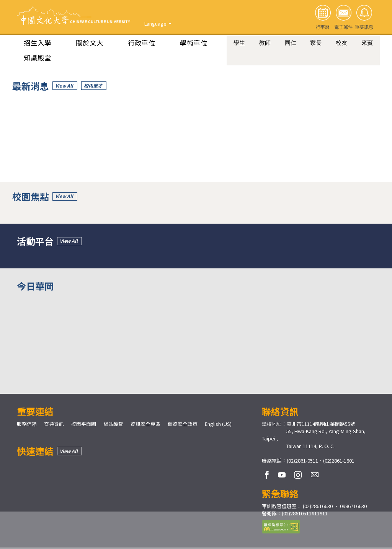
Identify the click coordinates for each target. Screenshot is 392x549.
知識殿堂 (37, 57)
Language (156, 23)
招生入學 (37, 42)
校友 (341, 42)
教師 (265, 42)
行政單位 (141, 42)
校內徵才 (93, 86)
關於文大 (89, 42)
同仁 (290, 42)
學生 (239, 42)
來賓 (367, 42)
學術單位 (193, 42)
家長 (316, 42)
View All (64, 86)
